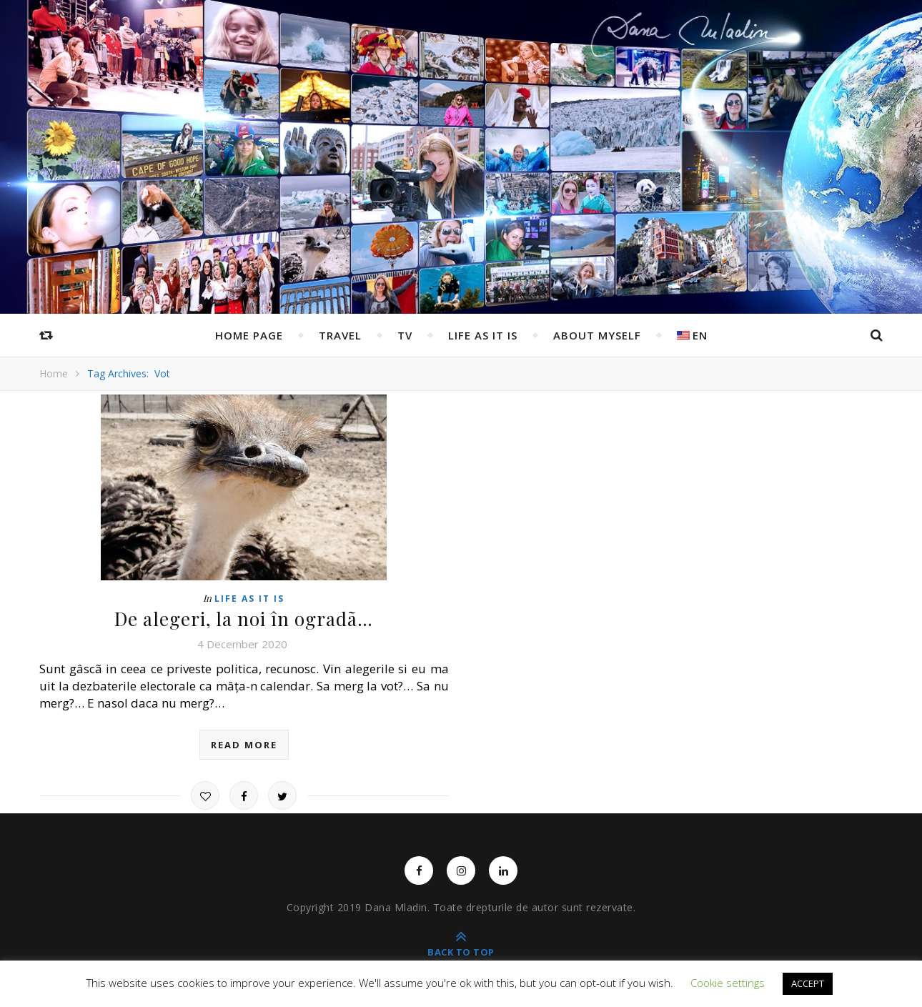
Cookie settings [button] (727, 983)
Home (53, 373)
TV (404, 335)
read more (244, 744)
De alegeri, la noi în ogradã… (243, 618)
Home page (249, 335)
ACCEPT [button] (807, 983)
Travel (340, 335)
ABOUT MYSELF (597, 335)
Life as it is (482, 335)
